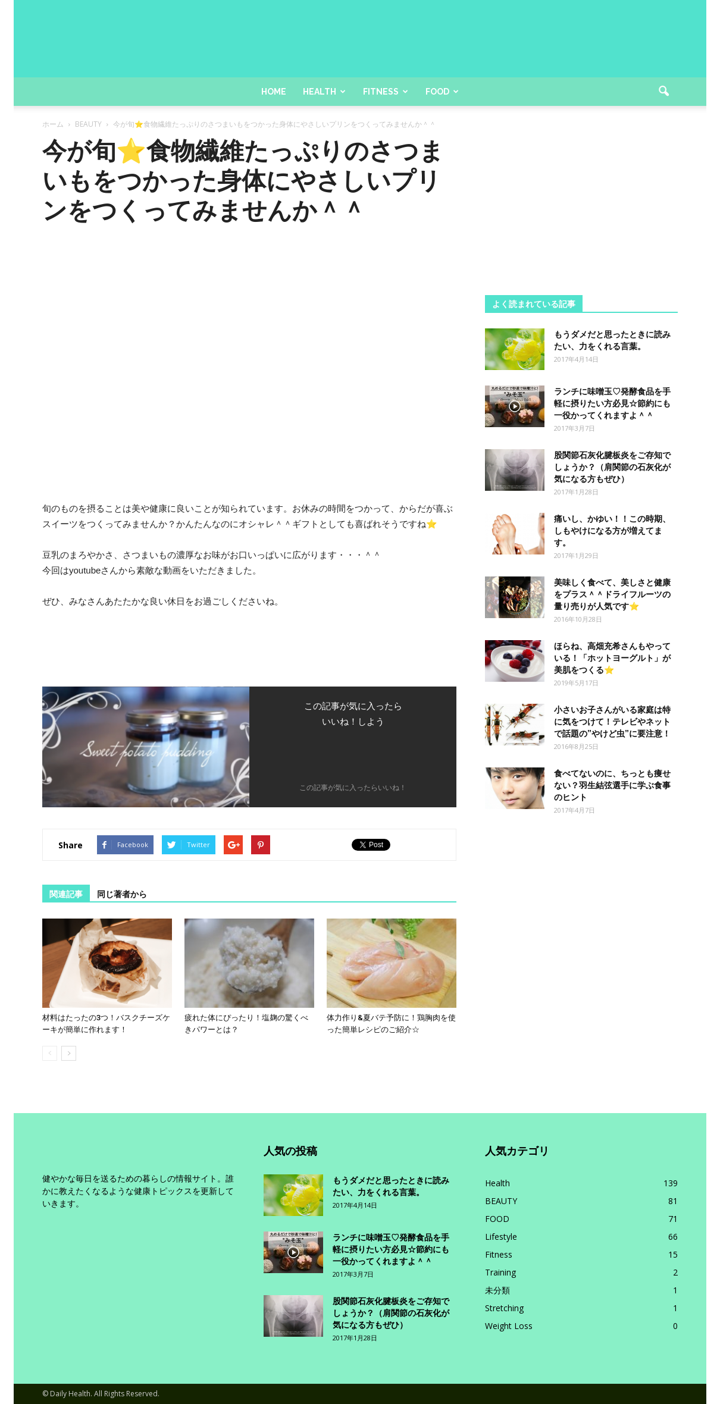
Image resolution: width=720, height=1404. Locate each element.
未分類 (497, 1290)
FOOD (497, 1218)
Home (273, 91)
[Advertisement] (581, 210)
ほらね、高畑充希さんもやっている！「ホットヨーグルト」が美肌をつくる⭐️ (612, 658)
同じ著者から (122, 894)
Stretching (504, 1308)
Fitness (385, 91)
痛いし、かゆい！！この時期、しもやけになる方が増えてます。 (612, 530)
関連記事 (66, 894)
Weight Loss (509, 1325)
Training (500, 1272)
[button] (663, 91)
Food (442, 91)
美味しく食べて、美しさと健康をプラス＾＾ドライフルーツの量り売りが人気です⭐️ (612, 594)
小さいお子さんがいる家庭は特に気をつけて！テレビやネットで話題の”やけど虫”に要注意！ (612, 721)
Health (324, 91)
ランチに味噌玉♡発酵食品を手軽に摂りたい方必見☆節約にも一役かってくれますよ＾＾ (612, 403)
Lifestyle (501, 1236)
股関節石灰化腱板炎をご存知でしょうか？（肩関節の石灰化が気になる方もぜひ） (612, 467)
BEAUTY (501, 1200)
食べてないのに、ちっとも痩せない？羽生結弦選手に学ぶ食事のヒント (612, 785)
